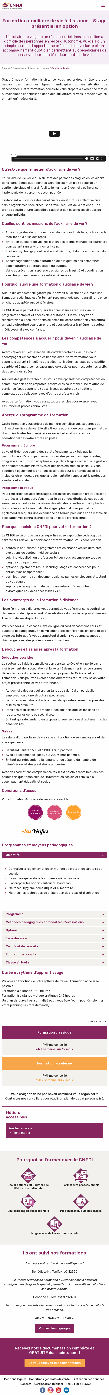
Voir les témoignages (54, 1328)
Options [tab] (12, 930)
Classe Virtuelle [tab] (17, 962)
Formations (19, 68)
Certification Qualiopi (48, 1384)
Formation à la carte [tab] (21, 954)
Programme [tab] (14, 914)
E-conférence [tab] (16, 938)
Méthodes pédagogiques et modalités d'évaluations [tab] (45, 922)
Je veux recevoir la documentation (54, 1363)
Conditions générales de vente (49, 1379)
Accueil (6, 68)
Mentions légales (15, 1379)
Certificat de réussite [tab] (22, 946)
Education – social (38, 68)
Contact (25, 1384)
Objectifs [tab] (13, 855)
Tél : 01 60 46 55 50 (78, 1384)
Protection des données (88, 1379)
